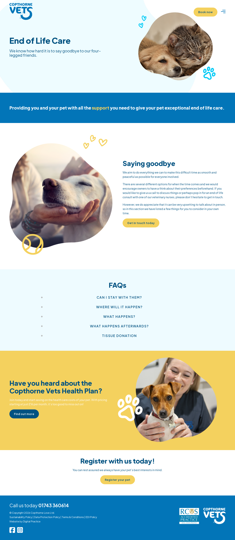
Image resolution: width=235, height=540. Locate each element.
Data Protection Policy (47, 517)
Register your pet (117, 479)
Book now (205, 12)
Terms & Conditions (73, 517)
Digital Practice (31, 521)
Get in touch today (141, 223)
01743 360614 (53, 505)
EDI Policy (91, 517)
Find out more (24, 414)
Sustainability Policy (20, 517)
